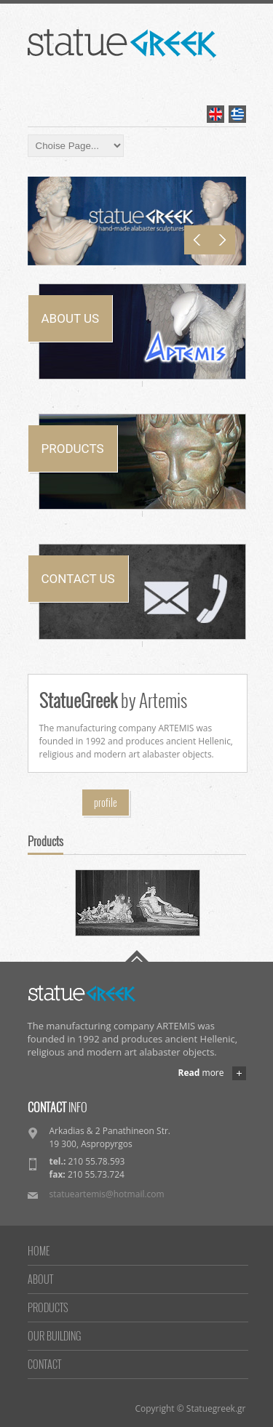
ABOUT (40, 1279)
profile (105, 802)
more (201, 1073)
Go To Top (137, 956)
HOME (39, 1250)
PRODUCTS (48, 1307)
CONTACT (44, 1364)
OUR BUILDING (54, 1335)
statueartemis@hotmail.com (107, 1194)
